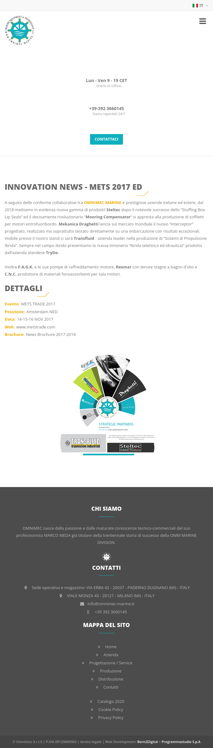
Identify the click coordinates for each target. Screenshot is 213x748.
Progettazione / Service (111, 663)
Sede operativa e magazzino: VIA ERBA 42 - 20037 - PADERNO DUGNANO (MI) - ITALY (111, 587)
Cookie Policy (110, 709)
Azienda (110, 654)
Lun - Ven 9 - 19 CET (106, 80)
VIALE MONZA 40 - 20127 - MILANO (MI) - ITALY (111, 595)
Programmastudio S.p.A (180, 741)
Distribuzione (111, 679)
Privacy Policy (110, 717)
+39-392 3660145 (106, 108)
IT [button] (200, 5)
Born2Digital (147, 741)
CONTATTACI (106, 139)
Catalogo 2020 (110, 701)
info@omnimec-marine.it (111, 603)
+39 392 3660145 (111, 612)
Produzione (110, 671)
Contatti (110, 687)
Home (111, 646)
